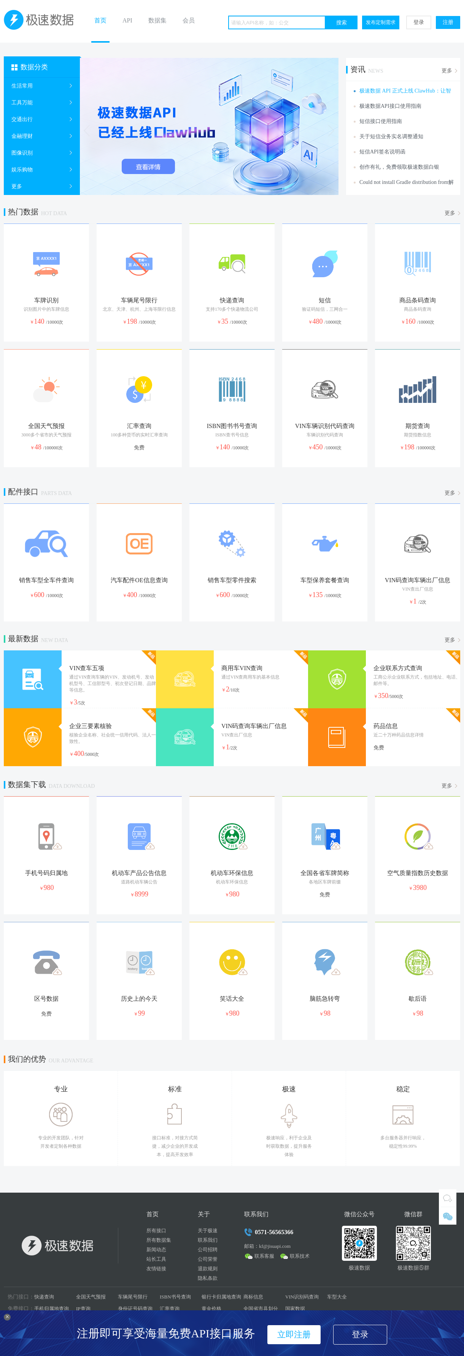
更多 (16, 186)
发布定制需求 (381, 22)
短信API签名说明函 (382, 152)
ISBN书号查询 (175, 1297)
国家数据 (295, 1308)
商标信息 (253, 1297)
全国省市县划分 (260, 1308)
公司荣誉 (208, 1259)
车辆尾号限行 (133, 1297)
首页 (100, 20)
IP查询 (83, 1308)
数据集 (157, 20)
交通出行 (22, 119)
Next (330, 130)
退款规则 (208, 1268)
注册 (448, 22)
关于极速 (208, 1230)
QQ (447, 1198)
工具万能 (22, 102)
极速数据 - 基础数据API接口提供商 (42, 21)
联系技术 (300, 1256)
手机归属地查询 (51, 1308)
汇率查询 (170, 1308)
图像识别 (22, 153)
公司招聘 (208, 1249)
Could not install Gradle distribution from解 (406, 182)
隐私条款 (208, 1278)
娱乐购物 (22, 169)
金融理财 (22, 136)
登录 (418, 22)
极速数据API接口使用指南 (390, 106)
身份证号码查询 (135, 1308)
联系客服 (264, 1256)
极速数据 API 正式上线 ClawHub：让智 (405, 91)
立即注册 (294, 1334)
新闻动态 (156, 1249)
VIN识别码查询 (302, 1297)
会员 (189, 20)
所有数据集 (158, 1240)
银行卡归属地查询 (221, 1297)
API (127, 20)
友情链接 (156, 1268)
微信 (447, 1216)
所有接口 (156, 1230)
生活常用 (22, 86)
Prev (87, 130)
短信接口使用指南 (380, 121)
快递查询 (44, 1297)
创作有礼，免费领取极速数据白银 (399, 167)
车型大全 (337, 1297)
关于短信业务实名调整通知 (391, 136)
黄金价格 (211, 1308)
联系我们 (208, 1240)
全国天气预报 (91, 1297)
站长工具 (156, 1259)
